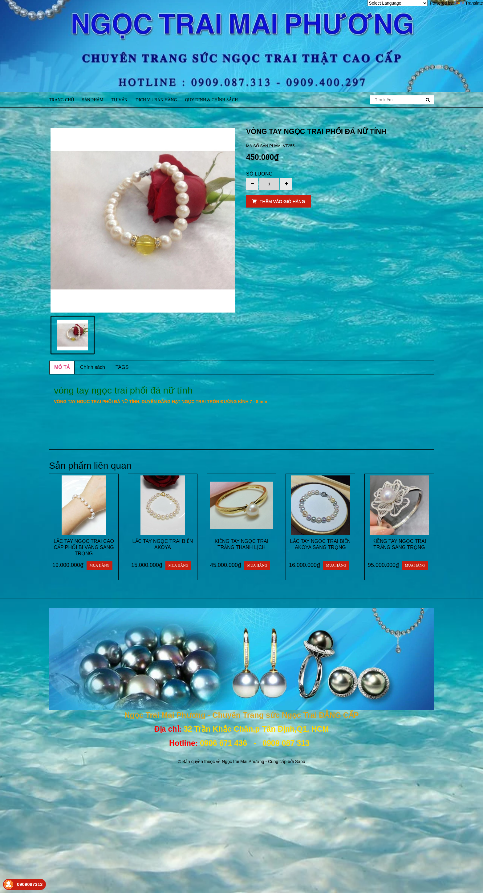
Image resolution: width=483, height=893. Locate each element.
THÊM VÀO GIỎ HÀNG (278, 201)
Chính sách (92, 367)
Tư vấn (120, 100)
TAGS (122, 367)
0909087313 (30, 884)
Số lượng (259, 173)
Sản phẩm (93, 100)
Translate (468, 3)
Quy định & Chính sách (211, 100)
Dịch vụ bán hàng (156, 100)
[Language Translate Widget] (397, 3)
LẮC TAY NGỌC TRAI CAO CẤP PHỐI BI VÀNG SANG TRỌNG (84, 547)
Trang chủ (61, 100)
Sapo (300, 761)
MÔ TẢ (62, 367)
